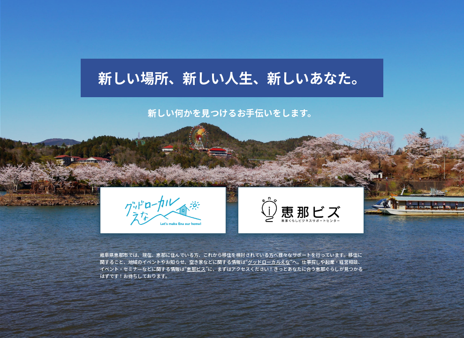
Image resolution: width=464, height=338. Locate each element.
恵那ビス (196, 268)
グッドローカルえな (269, 261)
